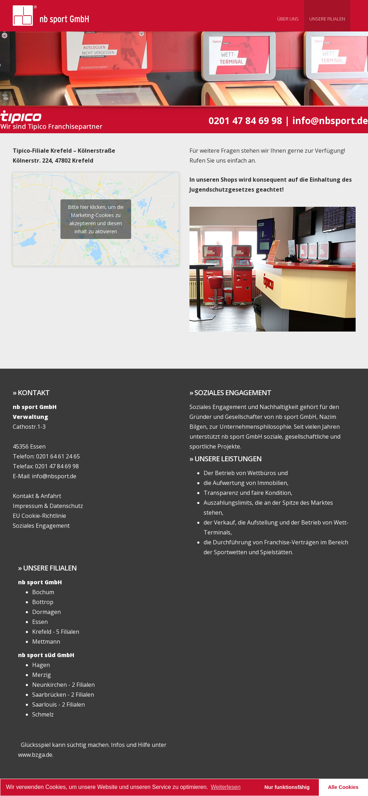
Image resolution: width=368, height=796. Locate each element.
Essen (40, 622)
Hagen (41, 665)
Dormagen (46, 612)
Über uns (288, 19)
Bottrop (42, 602)
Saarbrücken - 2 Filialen (63, 694)
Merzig (41, 675)
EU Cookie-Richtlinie (39, 516)
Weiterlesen (225, 787)
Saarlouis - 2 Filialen (58, 704)
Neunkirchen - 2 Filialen (63, 685)
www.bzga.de (35, 755)
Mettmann (46, 641)
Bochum (43, 592)
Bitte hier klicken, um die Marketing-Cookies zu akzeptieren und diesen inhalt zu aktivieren (96, 219)
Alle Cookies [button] (343, 787)
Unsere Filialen (327, 19)
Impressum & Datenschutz (48, 506)
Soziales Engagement (41, 525)
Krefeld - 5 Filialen (55, 632)
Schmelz (43, 714)
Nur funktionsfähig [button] (287, 787)
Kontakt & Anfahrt (37, 496)
